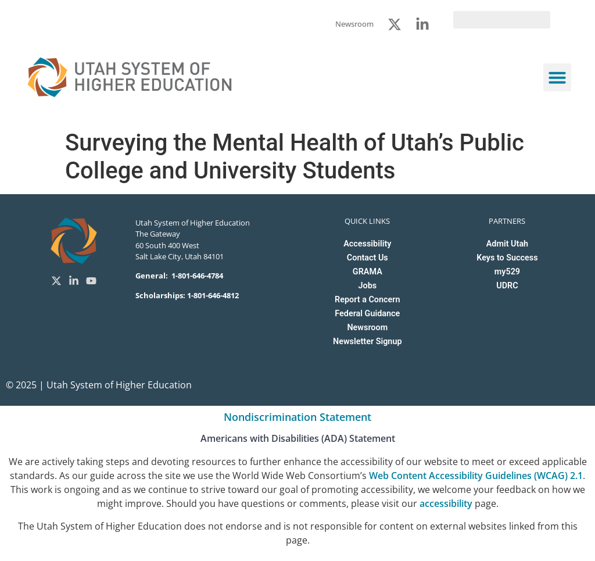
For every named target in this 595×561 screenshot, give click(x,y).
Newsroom (367, 328)
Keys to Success (506, 258)
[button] (557, 77)
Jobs (367, 286)
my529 (507, 272)
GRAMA (367, 272)
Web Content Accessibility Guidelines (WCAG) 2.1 (476, 475)
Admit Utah (507, 244)
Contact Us (367, 258)
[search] (501, 19)
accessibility (446, 503)
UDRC (507, 286)
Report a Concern (367, 300)
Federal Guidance (367, 314)
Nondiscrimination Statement (297, 417)
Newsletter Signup (367, 341)
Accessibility (367, 244)
